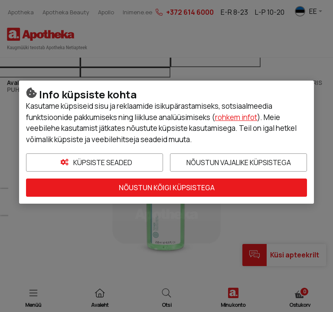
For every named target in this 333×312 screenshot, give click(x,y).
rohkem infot (236, 117)
